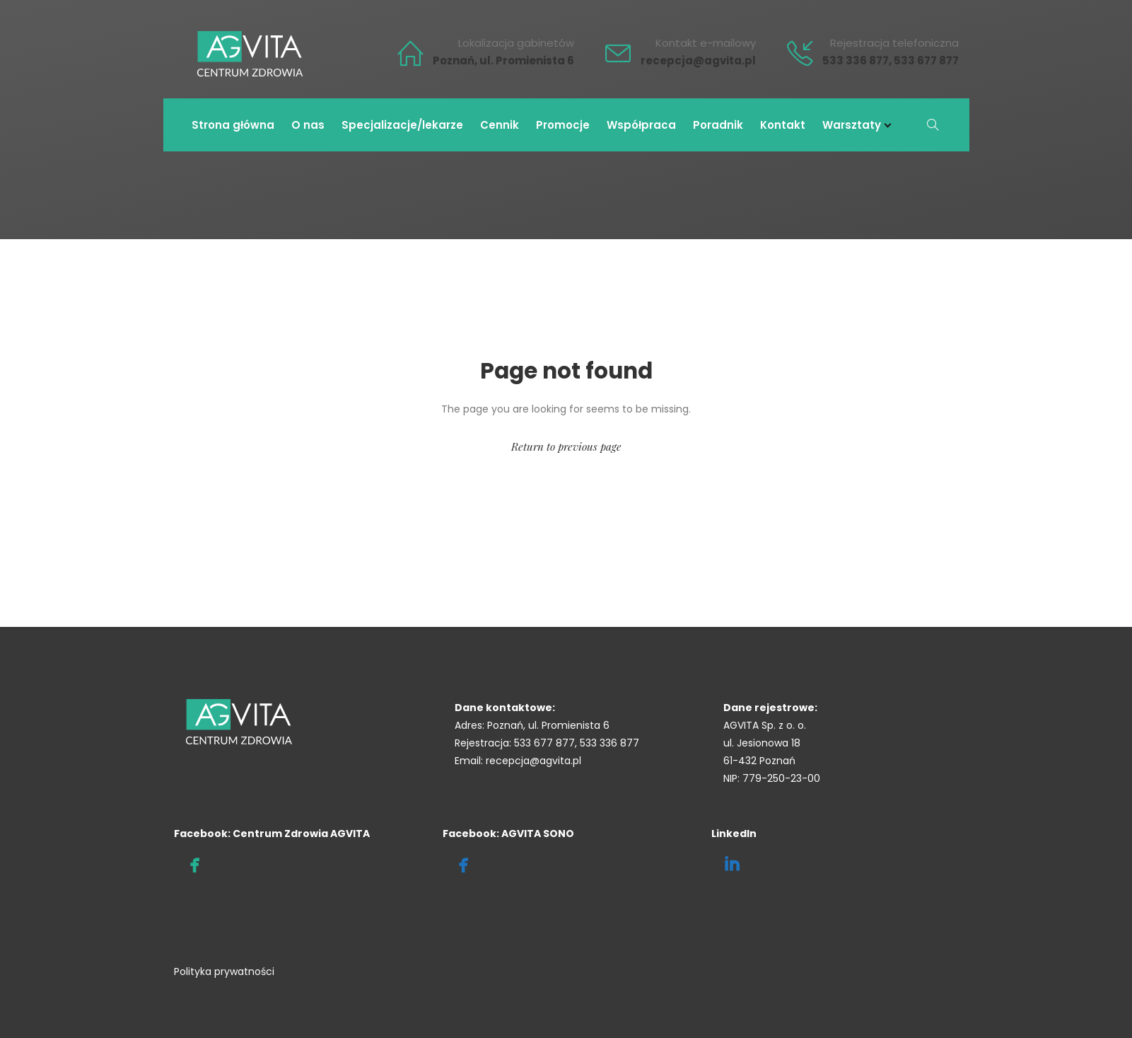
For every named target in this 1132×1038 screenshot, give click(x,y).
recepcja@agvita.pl (698, 60)
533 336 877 (855, 60)
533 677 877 (926, 60)
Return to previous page (566, 446)
